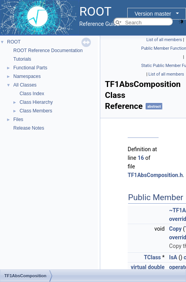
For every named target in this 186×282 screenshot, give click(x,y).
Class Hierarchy (36, 102)
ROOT (14, 42)
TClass (152, 257)
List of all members (164, 39)
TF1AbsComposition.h (155, 175)
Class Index (32, 93)
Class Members (36, 111)
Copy (175, 229)
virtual (138, 267)
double (156, 267)
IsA (173, 257)
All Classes (24, 85)
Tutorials (22, 59)
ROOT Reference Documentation (48, 50)
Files (18, 119)
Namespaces (27, 76)
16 (140, 158)
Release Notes (28, 128)
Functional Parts (30, 67)
